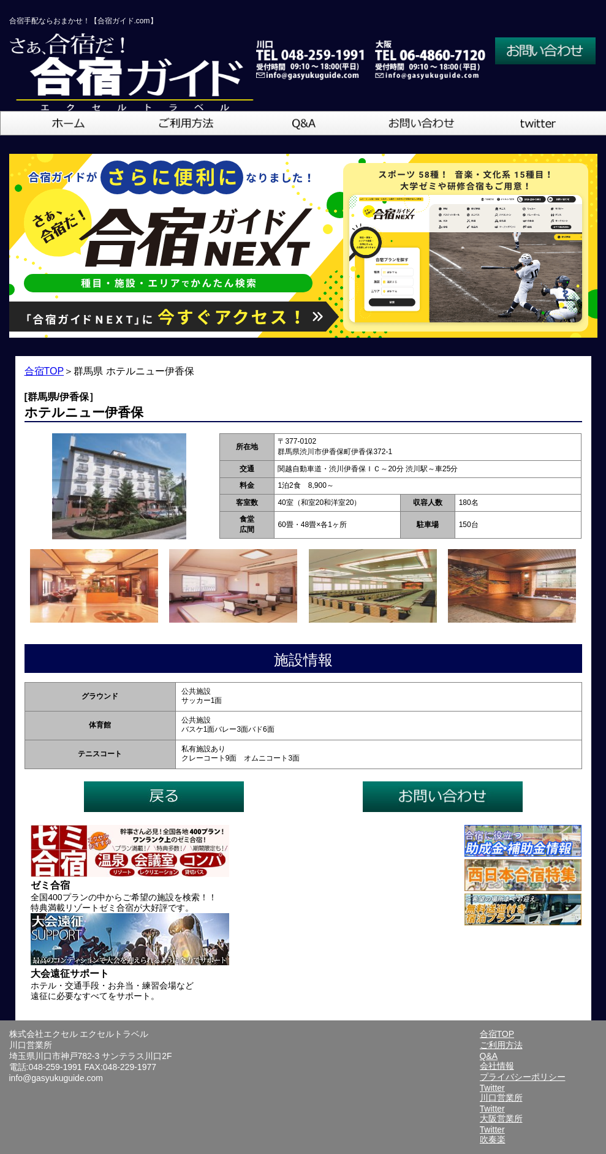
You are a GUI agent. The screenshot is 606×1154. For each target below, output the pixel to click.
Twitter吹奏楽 (493, 1134)
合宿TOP (44, 371)
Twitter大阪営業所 (501, 1113)
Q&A (489, 1056)
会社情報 (497, 1066)
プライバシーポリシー (523, 1077)
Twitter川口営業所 (501, 1093)
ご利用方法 (501, 1045)
